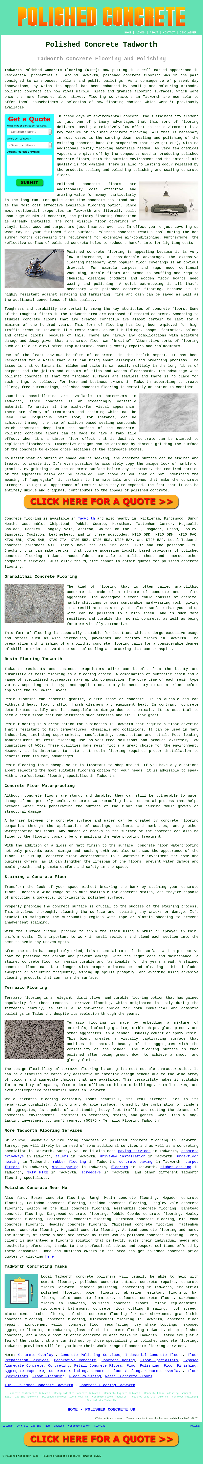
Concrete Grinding (67, 1371)
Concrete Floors (79, 1426)
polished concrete (122, 75)
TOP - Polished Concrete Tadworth (39, 1385)
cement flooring (58, 1282)
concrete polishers (25, 545)
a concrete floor (83, 341)
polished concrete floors (120, 1303)
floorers (119, 1167)
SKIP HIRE (37, 1172)
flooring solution (74, 1241)
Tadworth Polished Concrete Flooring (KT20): (52, 70)
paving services (134, 1151)
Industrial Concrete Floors (154, 1355)
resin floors (107, 746)
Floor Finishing (180, 1366)
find (21, 1198)
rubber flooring (69, 1162)
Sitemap (7, 1426)
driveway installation (123, 1156)
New (47, 1426)
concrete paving (135, 1162)
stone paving (65, 1167)
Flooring (99, 1426)
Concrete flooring (23, 519)
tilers (62, 1156)
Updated (59, 1426)
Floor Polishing (143, 1366)
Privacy (195, 1426)
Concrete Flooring (29, 1426)
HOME (127, 32)
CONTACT (169, 32)
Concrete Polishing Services (90, 1355)
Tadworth (86, 519)
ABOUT (154, 32)
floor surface (78, 232)
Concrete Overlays (37, 1355)
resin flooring (109, 751)
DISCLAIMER (188, 32)
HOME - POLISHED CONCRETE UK (101, 1409)
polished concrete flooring (116, 1330)
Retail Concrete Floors (98, 1366)
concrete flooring (128, 132)
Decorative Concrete (75, 1360)
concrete (13, 556)
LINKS (140, 32)
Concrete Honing (118, 1360)
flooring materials (115, 148)
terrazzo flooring (79, 1069)
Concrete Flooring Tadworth (107, 1385)
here (49, 1257)
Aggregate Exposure (24, 1371)
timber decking (175, 1167)
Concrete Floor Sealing (115, 1371)
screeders (91, 1172)
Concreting (59, 1366)
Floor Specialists (159, 1360)
